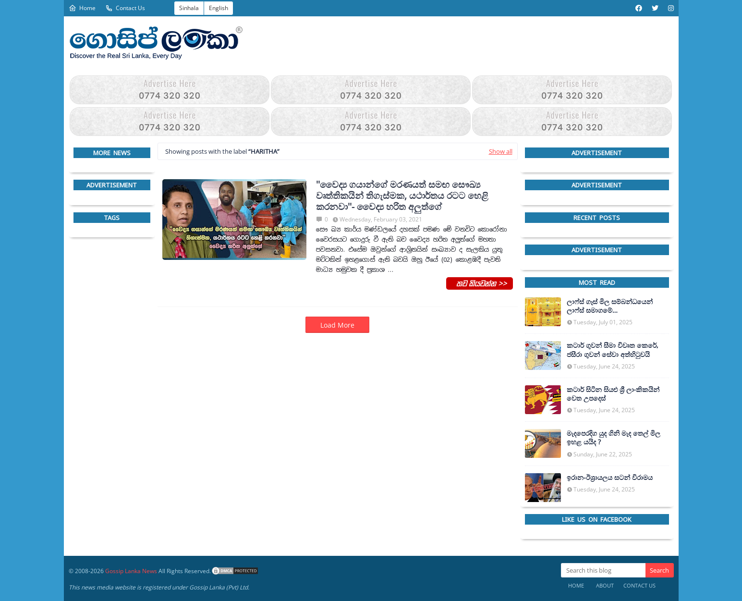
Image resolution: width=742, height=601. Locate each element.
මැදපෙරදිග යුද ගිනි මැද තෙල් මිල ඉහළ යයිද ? (613, 437)
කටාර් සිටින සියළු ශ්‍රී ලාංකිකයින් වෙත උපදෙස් (613, 394)
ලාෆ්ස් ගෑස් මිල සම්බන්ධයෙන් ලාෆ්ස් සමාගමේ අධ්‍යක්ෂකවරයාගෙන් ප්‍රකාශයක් (612, 306)
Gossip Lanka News (131, 571)
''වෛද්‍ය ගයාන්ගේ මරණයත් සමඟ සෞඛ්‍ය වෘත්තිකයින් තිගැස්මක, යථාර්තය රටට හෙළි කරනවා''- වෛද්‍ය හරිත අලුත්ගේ (402, 195)
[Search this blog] (603, 570)
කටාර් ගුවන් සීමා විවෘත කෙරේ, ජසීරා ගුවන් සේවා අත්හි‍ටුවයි (612, 349)
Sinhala (189, 8)
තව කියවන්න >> (479, 283)
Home (82, 8)
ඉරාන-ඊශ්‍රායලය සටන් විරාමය (610, 477)
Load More (337, 325)
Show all (500, 151)
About (605, 585)
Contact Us (125, 8)
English (218, 8)
